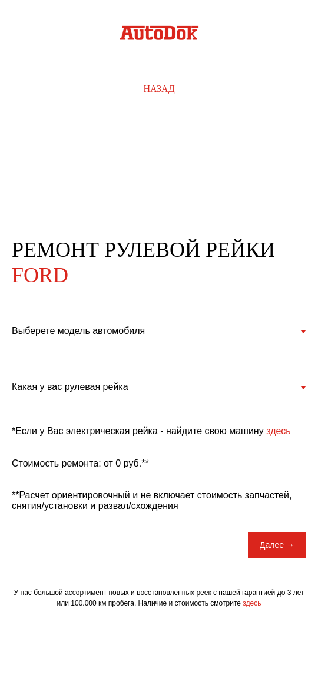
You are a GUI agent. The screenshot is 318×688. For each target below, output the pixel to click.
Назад (158, 89)
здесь (278, 431)
